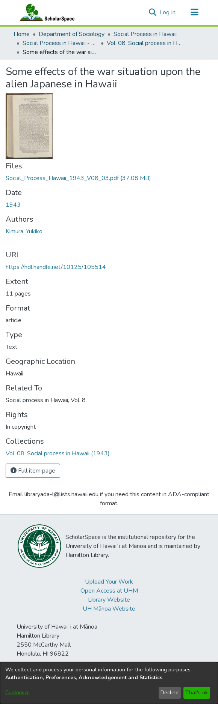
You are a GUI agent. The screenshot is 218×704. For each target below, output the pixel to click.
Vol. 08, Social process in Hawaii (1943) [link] (144, 43)
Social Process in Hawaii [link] (145, 34)
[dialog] (109, 683)
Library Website (109, 600)
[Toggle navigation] (194, 12)
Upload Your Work (109, 582)
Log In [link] (167, 12)
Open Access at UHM (109, 591)
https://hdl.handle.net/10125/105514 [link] (56, 267)
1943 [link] (13, 205)
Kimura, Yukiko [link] (24, 231)
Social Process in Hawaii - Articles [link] (60, 43)
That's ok (196, 692)
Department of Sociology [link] (71, 34)
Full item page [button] (33, 471)
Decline (169, 692)
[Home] (45, 12)
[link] (78, 178)
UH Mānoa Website (109, 609)
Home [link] (22, 34)
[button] (152, 12)
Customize (17, 692)
